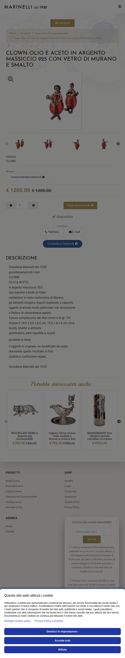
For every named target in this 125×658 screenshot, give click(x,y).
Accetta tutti (62, 640)
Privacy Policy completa (49, 620)
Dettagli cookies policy (17, 620)
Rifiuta (62, 649)
